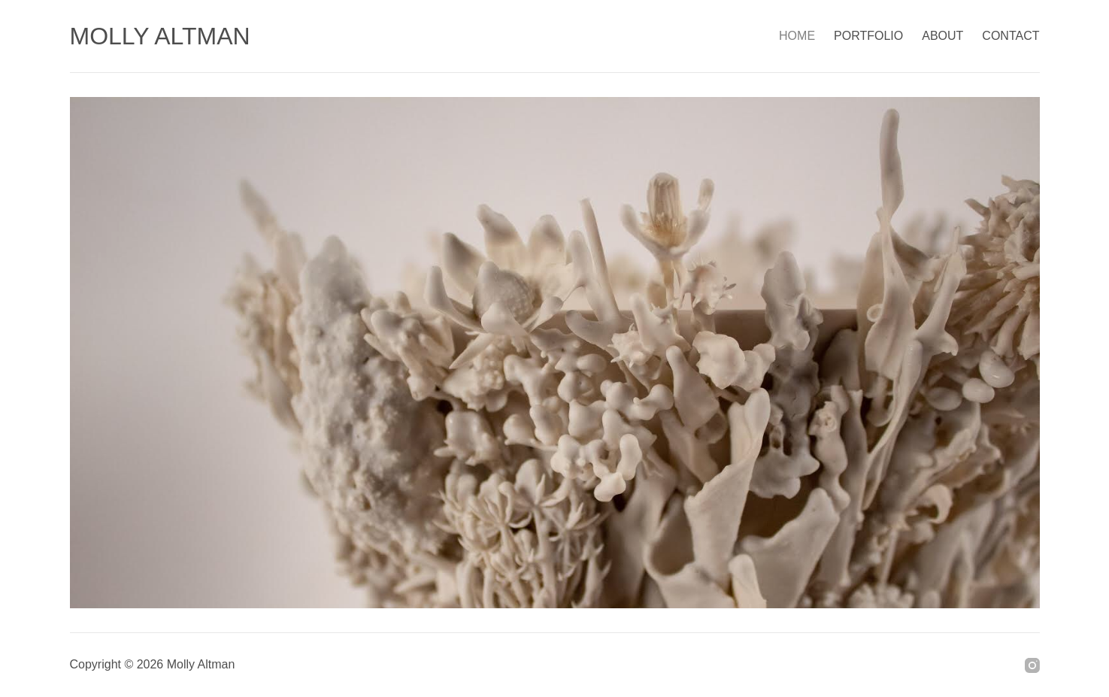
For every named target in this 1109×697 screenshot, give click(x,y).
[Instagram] (1032, 665)
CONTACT (1010, 35)
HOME (797, 35)
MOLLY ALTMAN (160, 36)
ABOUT (942, 35)
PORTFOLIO (868, 35)
